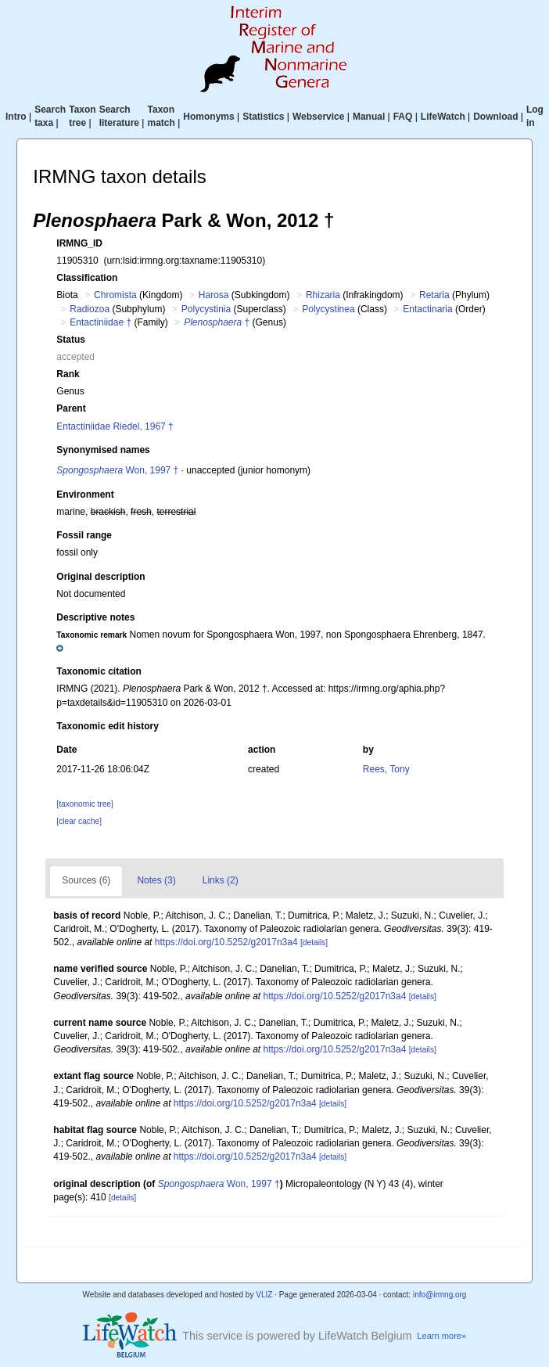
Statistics (263, 116)
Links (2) (221, 880)
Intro (16, 116)
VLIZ (264, 1294)
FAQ (403, 116)
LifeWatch (443, 116)
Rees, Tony (386, 769)
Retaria (434, 295)
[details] (314, 942)
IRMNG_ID (79, 243)
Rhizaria (323, 295)
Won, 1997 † (117, 470)
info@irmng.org (440, 1294)
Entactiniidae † (100, 322)
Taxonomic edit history (107, 726)
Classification (86, 277)
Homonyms (208, 116)
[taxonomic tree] (84, 804)
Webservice (318, 116)
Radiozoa (89, 309)
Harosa (214, 295)
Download (495, 116)
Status (70, 339)
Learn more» (441, 1335)
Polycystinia (206, 309)
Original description (100, 576)
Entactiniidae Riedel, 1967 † (114, 426)
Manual (369, 116)
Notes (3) (156, 880)
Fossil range (84, 535)
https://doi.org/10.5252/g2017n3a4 (226, 942)
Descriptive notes (95, 617)
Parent (70, 408)
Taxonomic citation (98, 671)
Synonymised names (102, 449)
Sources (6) (86, 880)
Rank (67, 374)
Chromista (115, 295)
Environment (84, 494)
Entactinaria (427, 309)
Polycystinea (328, 309)
